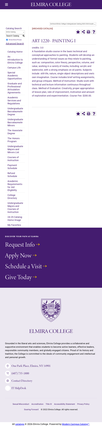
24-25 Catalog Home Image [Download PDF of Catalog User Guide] (15, 218)
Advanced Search (15, 43)
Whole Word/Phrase (15, 40)
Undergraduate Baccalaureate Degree (15, 111)
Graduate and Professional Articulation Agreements (15, 88)
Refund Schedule (12, 175)
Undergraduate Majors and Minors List (15, 149)
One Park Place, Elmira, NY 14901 (28, 366)
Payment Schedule (12, 167)
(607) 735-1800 (17, 373)
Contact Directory (19, 381)
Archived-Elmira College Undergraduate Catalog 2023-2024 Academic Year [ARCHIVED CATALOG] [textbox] (73, 24)
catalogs (19, 425)
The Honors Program (14, 140)
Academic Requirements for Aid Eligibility (15, 186)
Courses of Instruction (13, 159)
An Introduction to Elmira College (15, 59)
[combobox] (73, 24)
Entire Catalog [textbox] (10, 32)
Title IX (49, 405)
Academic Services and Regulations (14, 100)
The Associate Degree (15, 132)
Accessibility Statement (64, 405)
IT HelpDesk (15, 389)
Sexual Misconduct (21, 405)
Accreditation (37, 405)
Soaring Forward (31, 410)
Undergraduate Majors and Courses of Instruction (15, 207)
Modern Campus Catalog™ (75, 425)
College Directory (12, 196)
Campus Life (14, 67)
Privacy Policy (83, 405)
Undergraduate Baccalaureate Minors (15, 122)
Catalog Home (15, 51)
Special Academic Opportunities (15, 75)
